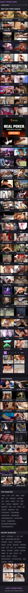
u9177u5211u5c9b (16, 559)
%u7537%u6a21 (5, 512)
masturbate (23, 544)
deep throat (4, 506)
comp (2, 504)
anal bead (3, 509)
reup (2, 539)
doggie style (11, 509)
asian (12, 495)
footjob (3, 553)
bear (14, 506)
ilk (7, 553)
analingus (8, 504)
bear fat (16, 553)
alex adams (10, 550)
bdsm (22, 501)
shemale (16, 550)
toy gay (3, 556)
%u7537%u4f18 (18, 518)
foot (18, 501)
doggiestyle (15, 504)
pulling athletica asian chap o (13, 539)
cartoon (10, 542)
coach (21, 504)
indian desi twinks (5, 559)
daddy (17, 495)
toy (18, 536)
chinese (3, 495)
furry (17, 509)
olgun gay (22, 550)
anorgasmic (12, 498)
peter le (3, 536)
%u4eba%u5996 (5, 515)
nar (20, 553)
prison (3, 547)
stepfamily (4, 561)
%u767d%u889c (15, 512)
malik (24, 559)
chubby (22, 495)
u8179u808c (10, 536)
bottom (19, 506)
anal (2, 501)
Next (22, 352)
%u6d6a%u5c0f (11, 521)
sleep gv (3, 544)
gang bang (15, 544)
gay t (11, 553)
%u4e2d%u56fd (15, 515)
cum (7, 498)
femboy (3, 550)
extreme (10, 561)
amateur (13, 501)
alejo (21, 536)
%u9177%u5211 (22, 547)
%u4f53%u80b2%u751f (7, 518)
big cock (9, 556)
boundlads (4, 542)
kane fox (15, 556)
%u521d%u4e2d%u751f (7, 526)
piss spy (9, 544)
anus (11, 547)
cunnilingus (20, 498)
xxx (23, 506)
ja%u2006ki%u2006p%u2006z (8, 524)
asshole (7, 501)
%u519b (3, 521)
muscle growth (17, 542)
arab (7, 547)
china (8, 495)
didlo (2, 498)
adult (10, 506)
